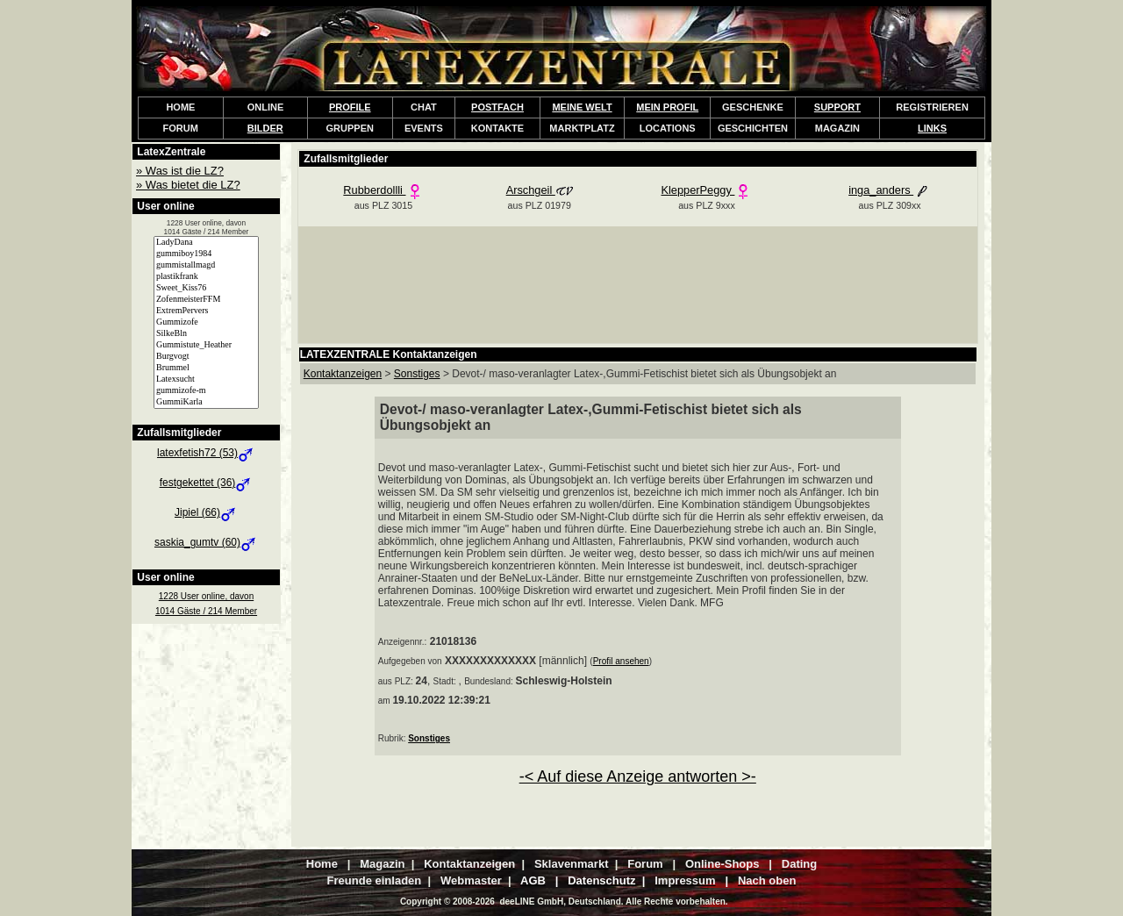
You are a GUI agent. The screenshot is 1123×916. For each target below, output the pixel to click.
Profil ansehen (621, 661)
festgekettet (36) (207, 482)
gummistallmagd (206, 265)
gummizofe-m (206, 391)
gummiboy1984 (206, 254)
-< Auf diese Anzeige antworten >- (637, 776)
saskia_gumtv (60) (206, 542)
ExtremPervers (206, 311)
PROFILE (350, 107)
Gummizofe (206, 322)
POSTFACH (497, 107)
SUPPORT (837, 107)
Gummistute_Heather (206, 345)
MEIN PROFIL (667, 107)
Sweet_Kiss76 (206, 288)
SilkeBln (206, 334)
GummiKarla (206, 402)
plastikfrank (206, 277)
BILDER (265, 128)
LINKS (932, 128)
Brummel (206, 368)
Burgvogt (206, 356)
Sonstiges (429, 738)
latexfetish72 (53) (206, 453)
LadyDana (206, 242)
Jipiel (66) (206, 512)
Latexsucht (206, 379)
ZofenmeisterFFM (206, 299)
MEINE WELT (582, 107)
